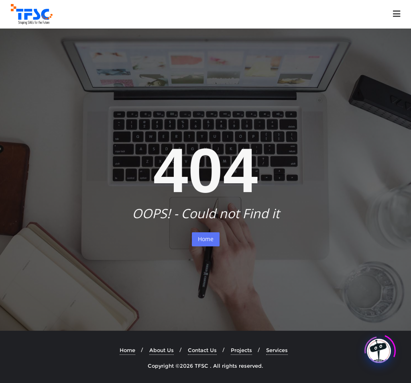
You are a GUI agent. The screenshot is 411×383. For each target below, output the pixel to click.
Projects (241, 350)
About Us (161, 350)
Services (277, 350)
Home (206, 239)
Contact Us (202, 350)
